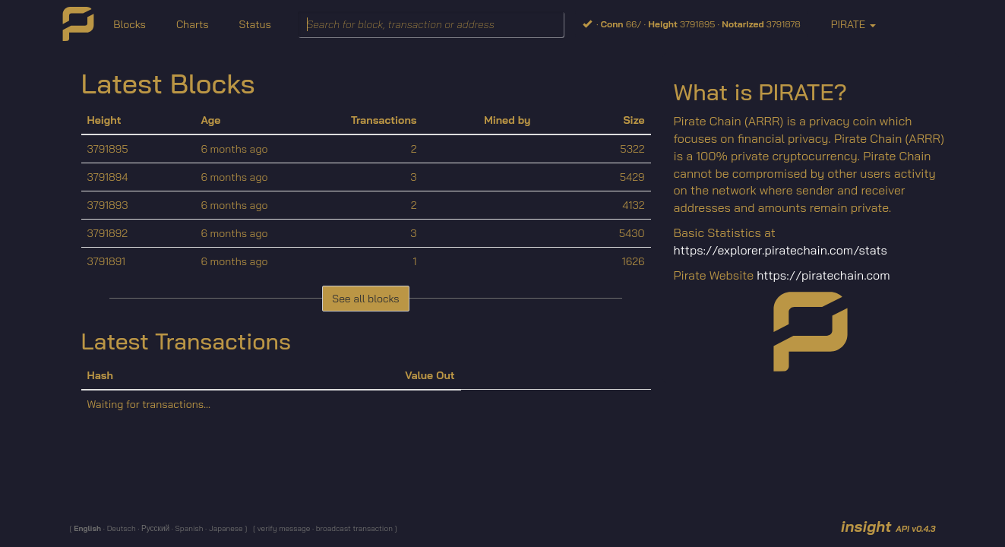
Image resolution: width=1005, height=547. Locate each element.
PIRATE (853, 24)
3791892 (107, 233)
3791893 (107, 205)
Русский (154, 528)
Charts (192, 24)
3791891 (106, 261)
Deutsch (120, 528)
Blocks (129, 24)
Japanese (225, 528)
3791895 (107, 149)
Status (254, 24)
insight (888, 526)
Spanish (188, 528)
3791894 (107, 177)
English (88, 528)
